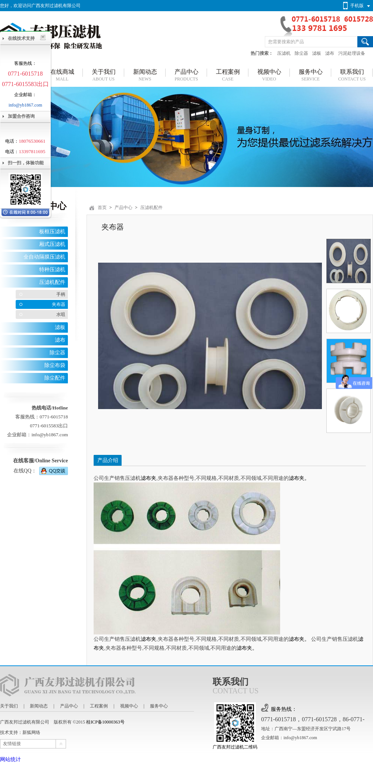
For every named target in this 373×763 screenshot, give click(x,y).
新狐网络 (31, 732)
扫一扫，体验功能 (26, 162)
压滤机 (284, 53)
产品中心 (123, 207)
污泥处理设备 (351, 53)
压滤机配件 (52, 282)
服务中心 (159, 706)
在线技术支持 (21, 38)
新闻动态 (39, 706)
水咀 (60, 314)
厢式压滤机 (52, 244)
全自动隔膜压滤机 (44, 257)
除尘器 (301, 53)
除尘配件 (54, 378)
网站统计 (10, 759)
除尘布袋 (54, 365)
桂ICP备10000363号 (105, 722)
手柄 (60, 294)
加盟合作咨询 (21, 116)
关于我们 (9, 706)
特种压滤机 (52, 269)
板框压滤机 (52, 231)
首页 (102, 207)
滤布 (329, 53)
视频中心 (129, 706)
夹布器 (58, 304)
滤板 (316, 53)
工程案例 (99, 706)
